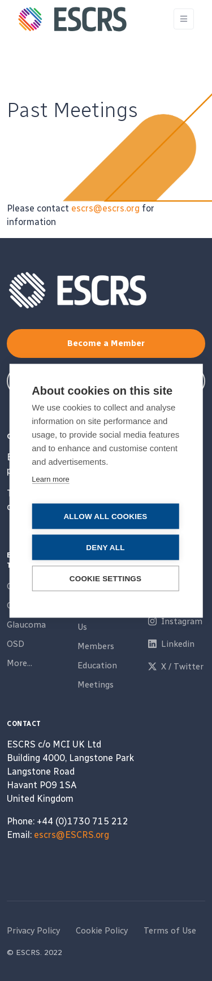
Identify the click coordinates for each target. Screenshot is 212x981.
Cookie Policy (102, 931)
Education (97, 665)
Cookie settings (106, 578)
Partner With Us (103, 620)
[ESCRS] (72, 19)
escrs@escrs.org (105, 208)
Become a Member (106, 343)
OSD (15, 644)
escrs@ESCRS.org (71, 834)
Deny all (105, 547)
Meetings (95, 685)
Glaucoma (26, 625)
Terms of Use (170, 931)
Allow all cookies (105, 516)
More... (19, 663)
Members (95, 646)
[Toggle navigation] (184, 18)
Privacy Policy (33, 931)
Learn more (50, 478)
